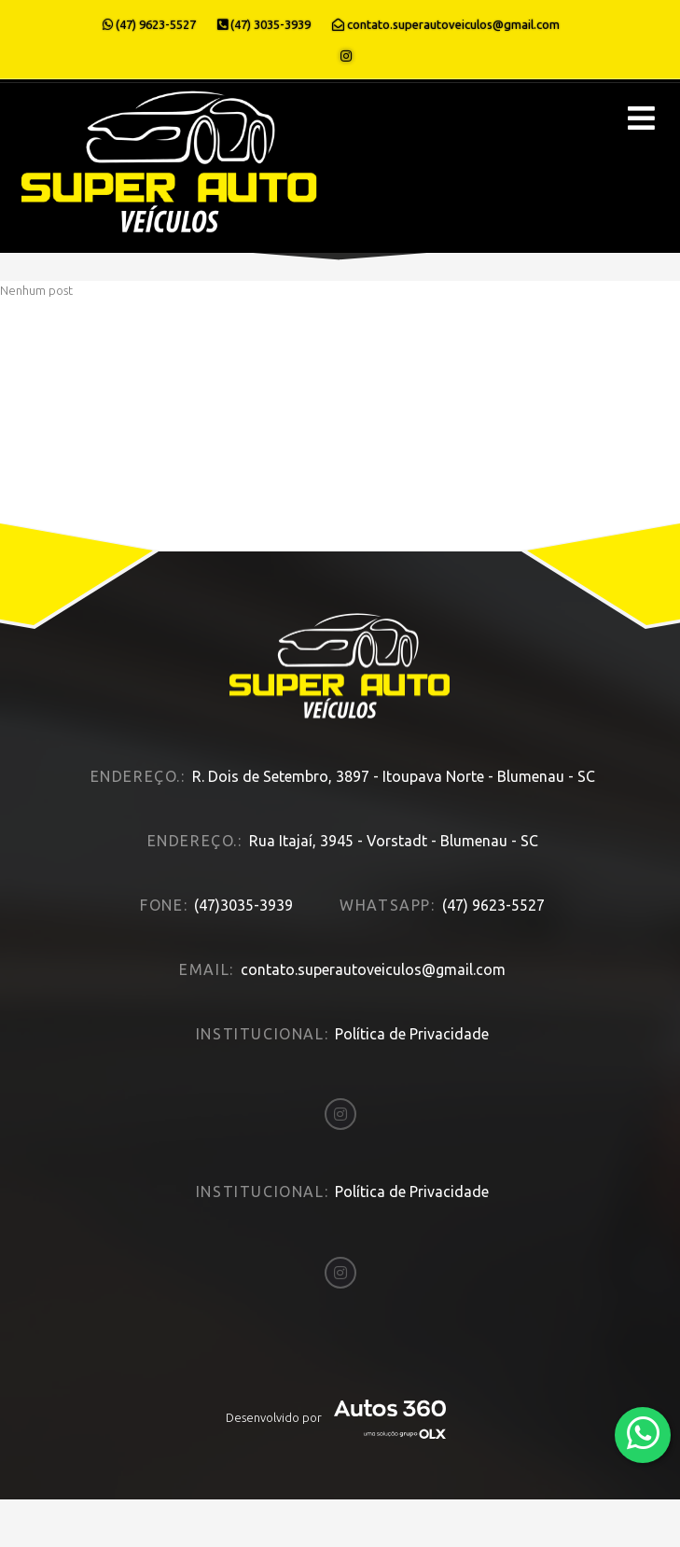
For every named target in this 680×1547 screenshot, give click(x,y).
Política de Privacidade (412, 1026)
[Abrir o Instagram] (346, 56)
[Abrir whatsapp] (643, 1434)
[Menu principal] (641, 118)
